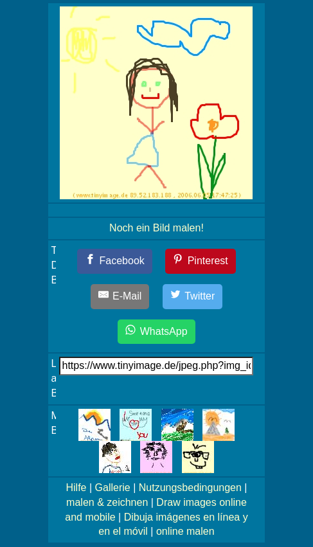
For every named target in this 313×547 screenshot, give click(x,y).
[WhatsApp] (156, 332)
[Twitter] (193, 296)
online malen (185, 531)
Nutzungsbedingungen (190, 487)
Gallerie (112, 487)
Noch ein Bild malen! (156, 227)
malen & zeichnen (107, 502)
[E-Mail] (120, 296)
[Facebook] (114, 261)
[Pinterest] (200, 261)
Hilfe (76, 487)
